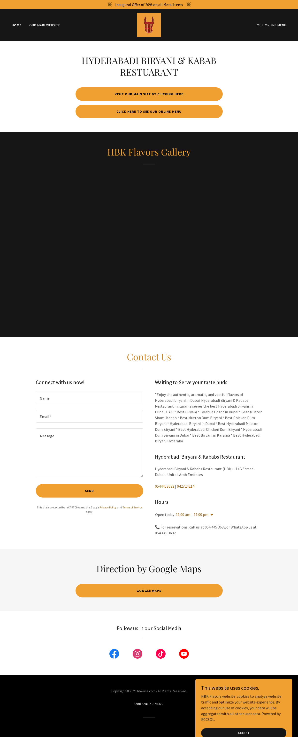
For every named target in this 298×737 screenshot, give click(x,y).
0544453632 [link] (164, 486)
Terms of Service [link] (132, 507)
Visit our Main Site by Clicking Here (149, 94)
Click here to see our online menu (149, 111)
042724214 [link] (185, 486)
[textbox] (89, 398)
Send (89, 491)
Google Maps (149, 590)
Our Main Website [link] (44, 25)
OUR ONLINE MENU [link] (271, 25)
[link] (149, 24)
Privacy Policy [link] (107, 507)
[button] (211, 515)
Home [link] (17, 25)
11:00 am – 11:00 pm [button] (192, 514)
